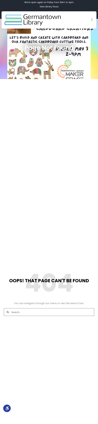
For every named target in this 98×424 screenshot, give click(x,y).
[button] (91, 19)
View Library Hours (49, 6)
